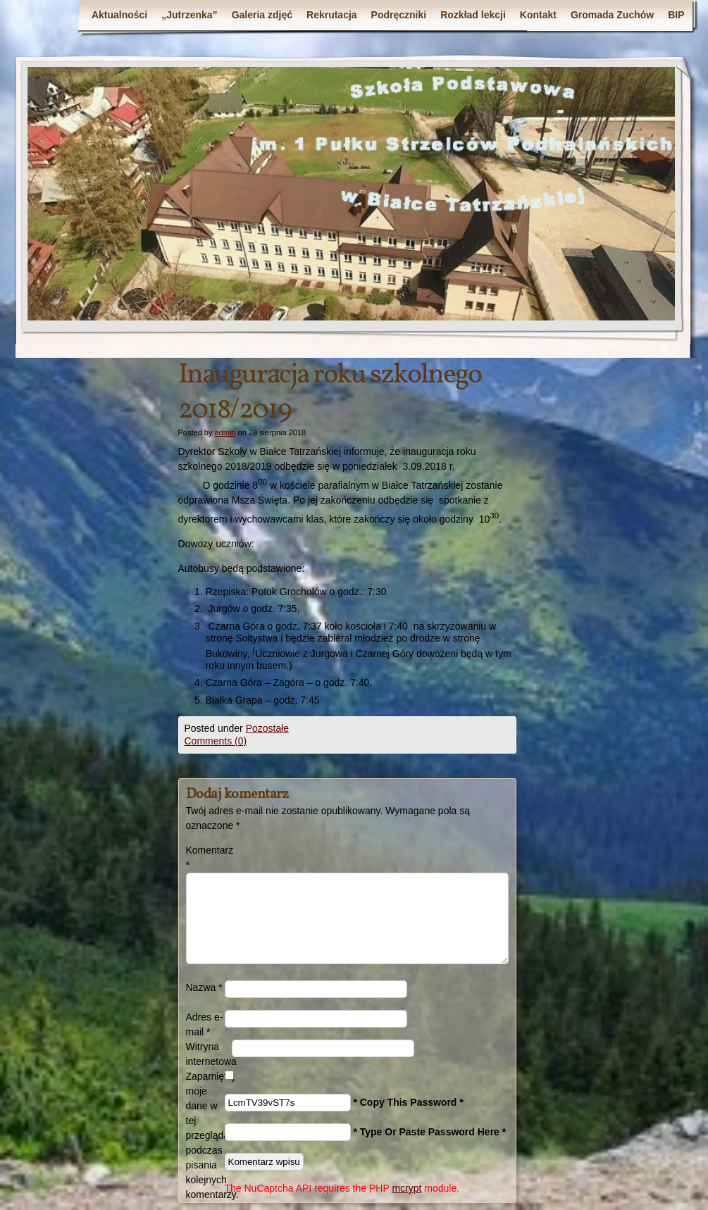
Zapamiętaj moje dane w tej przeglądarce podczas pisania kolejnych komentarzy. (205, 1135)
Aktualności (119, 14)
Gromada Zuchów (612, 14)
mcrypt (406, 1188)
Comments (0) (216, 741)
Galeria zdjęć (262, 14)
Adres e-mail (204, 1024)
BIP (676, 14)
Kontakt (538, 14)
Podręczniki (399, 14)
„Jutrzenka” (189, 14)
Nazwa (204, 987)
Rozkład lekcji (473, 14)
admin (224, 432)
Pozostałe (267, 728)
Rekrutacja (331, 14)
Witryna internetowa (209, 1054)
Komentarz (205, 857)
